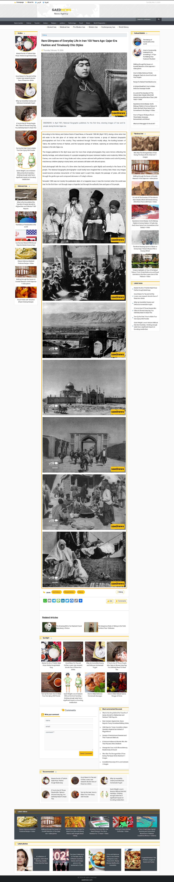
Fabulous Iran (140, 134)
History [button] (29, 23)
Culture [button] (46, 23)
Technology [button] (72, 23)
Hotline (22, 33)
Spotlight (47, 638)
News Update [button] (19, 23)
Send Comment (86, 753)
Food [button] (81, 23)
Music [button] (89, 23)
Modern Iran (92, 27)
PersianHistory (69, 592)
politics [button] (63, 23)
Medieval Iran (64, 27)
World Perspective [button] (100, 23)
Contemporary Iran (107, 27)
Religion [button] (54, 23)
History (44, 35)
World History (123, 27)
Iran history (56, 592)
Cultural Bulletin (141, 33)
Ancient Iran (50, 27)
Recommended (50, 772)
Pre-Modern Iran (78, 27)
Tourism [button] (38, 23)
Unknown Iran (24, 186)
